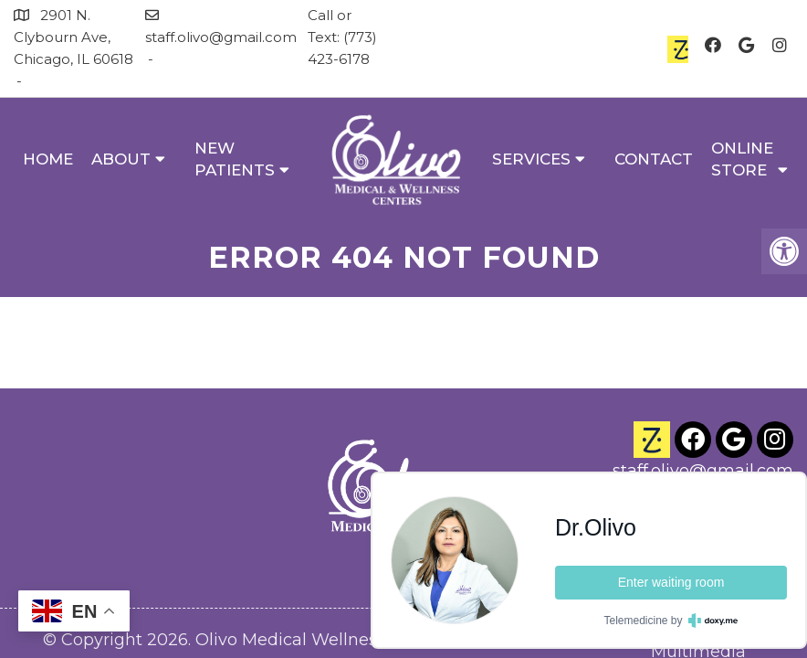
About (121, 159)
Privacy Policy (352, 565)
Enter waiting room (671, 582)
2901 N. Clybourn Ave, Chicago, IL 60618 (73, 37)
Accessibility (231, 565)
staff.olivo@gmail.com (221, 37)
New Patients (234, 159)
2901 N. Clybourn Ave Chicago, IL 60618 (707, 444)
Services (531, 159)
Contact (653, 159)
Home (48, 159)
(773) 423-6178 (734, 406)
